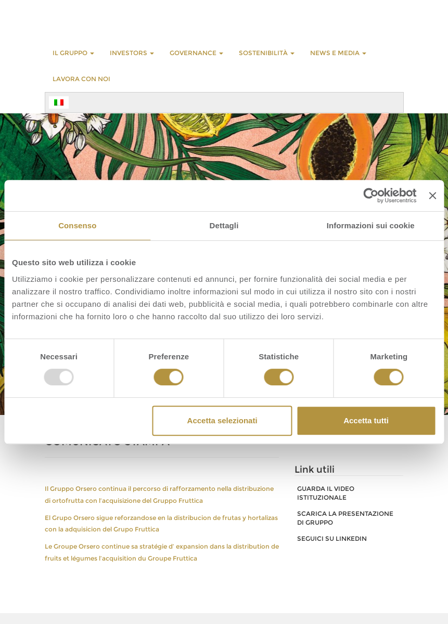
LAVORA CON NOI (81, 79)
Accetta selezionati (222, 420)
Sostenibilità (267, 53)
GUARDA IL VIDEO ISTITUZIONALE (325, 493)
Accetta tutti (366, 420)
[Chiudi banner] (432, 195)
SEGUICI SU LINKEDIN (332, 538)
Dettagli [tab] (224, 225)
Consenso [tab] (77, 225)
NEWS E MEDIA (338, 53)
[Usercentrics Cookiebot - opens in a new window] (371, 195)
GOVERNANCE (196, 53)
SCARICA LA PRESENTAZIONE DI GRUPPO (345, 518)
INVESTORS (132, 53)
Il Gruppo (73, 53)
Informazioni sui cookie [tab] (371, 225)
